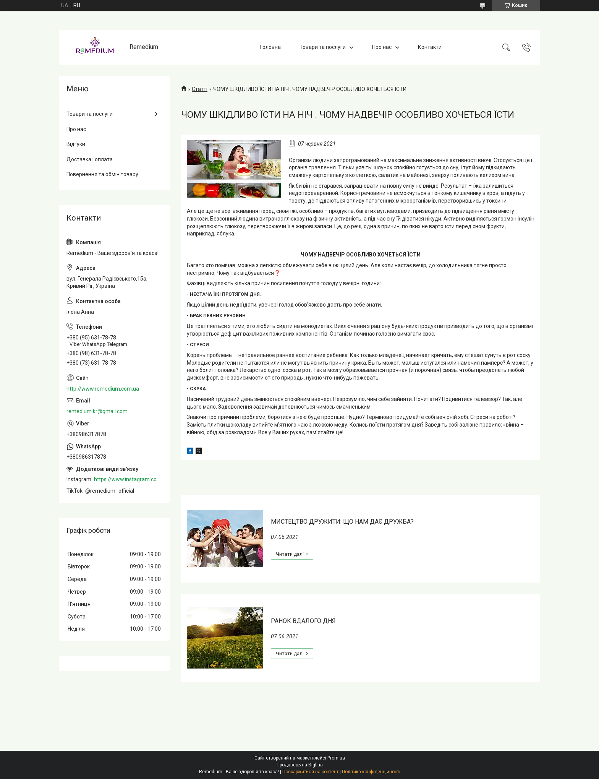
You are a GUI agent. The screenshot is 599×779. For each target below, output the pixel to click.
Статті (199, 89)
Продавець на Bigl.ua (300, 765)
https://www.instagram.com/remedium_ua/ (128, 479)
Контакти (430, 47)
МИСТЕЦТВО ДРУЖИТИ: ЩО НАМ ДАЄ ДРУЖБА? (342, 521)
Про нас (382, 47)
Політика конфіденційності (371, 771)
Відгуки (75, 144)
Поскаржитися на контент (310, 771)
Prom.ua (336, 758)
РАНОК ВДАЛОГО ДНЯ (303, 621)
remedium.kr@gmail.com (97, 411)
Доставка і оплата (89, 159)
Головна (270, 47)
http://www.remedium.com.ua (102, 389)
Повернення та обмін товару (102, 174)
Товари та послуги (323, 47)
